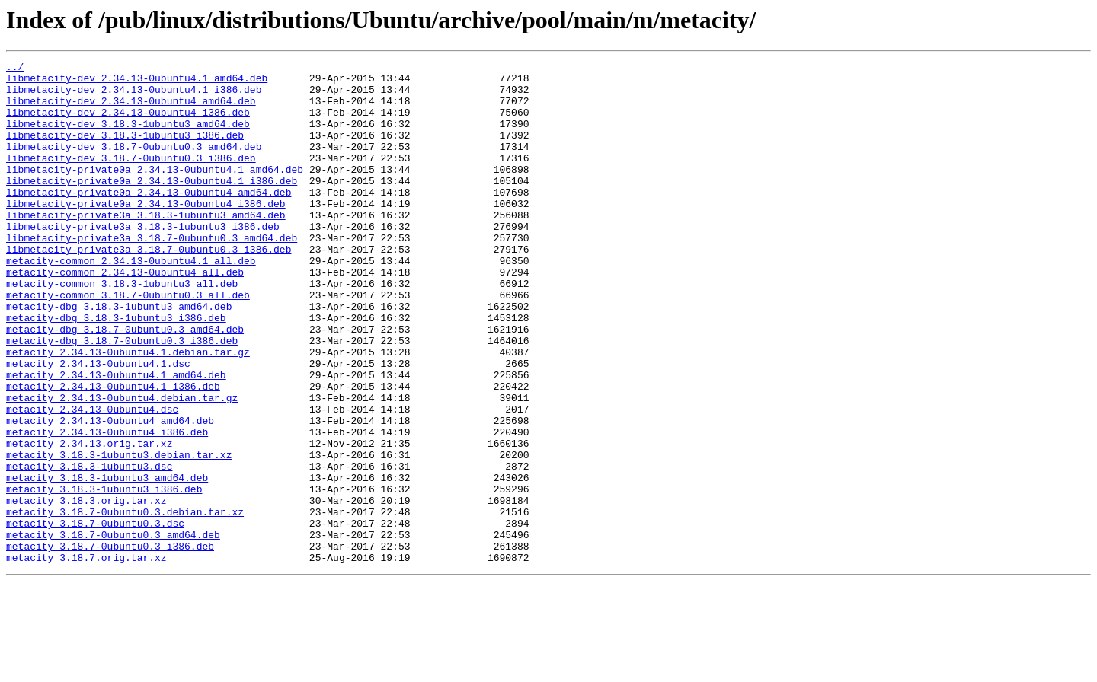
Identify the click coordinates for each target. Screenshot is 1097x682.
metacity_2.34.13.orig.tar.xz (89, 520)
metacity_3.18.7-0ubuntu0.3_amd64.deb (113, 630)
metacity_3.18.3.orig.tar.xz (86, 589)
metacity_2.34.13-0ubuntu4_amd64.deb (110, 493)
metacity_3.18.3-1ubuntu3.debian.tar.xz (119, 534)
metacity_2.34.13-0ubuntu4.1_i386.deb (113, 452)
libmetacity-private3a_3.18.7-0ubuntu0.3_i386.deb (148, 288)
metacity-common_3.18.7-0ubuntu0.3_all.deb (128, 342)
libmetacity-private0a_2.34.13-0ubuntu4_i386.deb (146, 233)
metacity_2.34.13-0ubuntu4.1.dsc (98, 425)
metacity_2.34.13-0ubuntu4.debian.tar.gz (122, 466)
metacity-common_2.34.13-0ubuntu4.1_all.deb (131, 301)
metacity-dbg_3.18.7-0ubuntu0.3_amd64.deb (125, 383)
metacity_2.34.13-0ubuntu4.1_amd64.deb (116, 438)
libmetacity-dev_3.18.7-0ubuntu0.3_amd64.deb (133, 164)
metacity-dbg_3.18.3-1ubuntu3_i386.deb (116, 370)
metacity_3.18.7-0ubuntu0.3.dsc (95, 616)
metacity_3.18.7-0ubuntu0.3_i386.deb (110, 644)
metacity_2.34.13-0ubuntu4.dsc (92, 479)
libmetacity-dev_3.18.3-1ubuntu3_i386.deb (125, 151)
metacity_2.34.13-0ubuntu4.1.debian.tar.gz (128, 411)
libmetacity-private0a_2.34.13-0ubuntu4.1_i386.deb (151, 205)
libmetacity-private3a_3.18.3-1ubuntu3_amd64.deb (146, 246)
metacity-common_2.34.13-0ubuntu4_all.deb (125, 315)
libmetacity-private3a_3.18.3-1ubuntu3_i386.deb (143, 260)
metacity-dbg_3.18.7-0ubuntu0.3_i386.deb (122, 397)
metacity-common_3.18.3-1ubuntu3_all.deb (122, 329)
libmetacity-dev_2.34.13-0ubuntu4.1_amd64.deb (136, 82)
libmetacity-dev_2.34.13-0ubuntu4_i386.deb (128, 123)
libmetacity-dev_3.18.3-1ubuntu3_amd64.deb (128, 137)
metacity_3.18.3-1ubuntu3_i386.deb (104, 575)
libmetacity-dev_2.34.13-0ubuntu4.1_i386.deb (133, 96)
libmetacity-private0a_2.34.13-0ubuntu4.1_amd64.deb (154, 192)
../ (15, 68)
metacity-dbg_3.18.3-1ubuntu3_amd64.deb (119, 356)
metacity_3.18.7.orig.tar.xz (86, 657)
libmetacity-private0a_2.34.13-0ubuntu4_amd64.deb (148, 219)
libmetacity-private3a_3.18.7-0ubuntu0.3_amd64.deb (151, 274)
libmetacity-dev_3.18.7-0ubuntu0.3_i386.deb (131, 178)
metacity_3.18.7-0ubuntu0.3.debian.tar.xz (125, 603)
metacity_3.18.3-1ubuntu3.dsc (89, 548)
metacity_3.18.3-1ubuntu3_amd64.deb (107, 562)
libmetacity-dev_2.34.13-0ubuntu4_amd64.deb (131, 109)
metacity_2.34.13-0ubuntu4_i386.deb (107, 507)
